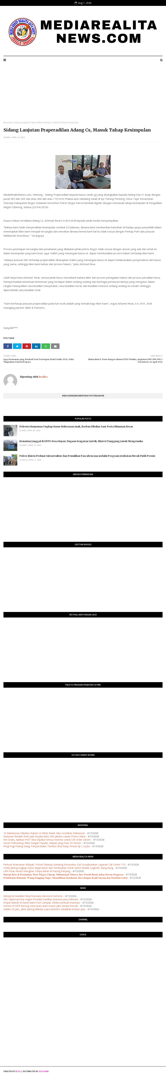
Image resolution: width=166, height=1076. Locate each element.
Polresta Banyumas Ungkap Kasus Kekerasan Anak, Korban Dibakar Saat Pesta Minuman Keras (76, 426)
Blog (18, 1071)
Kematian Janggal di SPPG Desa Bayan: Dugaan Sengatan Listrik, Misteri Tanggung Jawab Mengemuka (81, 441)
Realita (42, 376)
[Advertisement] (83, 95)
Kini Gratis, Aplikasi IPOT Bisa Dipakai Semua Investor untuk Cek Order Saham (47, 839)
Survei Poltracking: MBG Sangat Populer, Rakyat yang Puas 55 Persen (42, 843)
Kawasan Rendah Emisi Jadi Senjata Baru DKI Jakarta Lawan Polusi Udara (44, 836)
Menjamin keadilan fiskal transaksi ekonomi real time (33, 896)
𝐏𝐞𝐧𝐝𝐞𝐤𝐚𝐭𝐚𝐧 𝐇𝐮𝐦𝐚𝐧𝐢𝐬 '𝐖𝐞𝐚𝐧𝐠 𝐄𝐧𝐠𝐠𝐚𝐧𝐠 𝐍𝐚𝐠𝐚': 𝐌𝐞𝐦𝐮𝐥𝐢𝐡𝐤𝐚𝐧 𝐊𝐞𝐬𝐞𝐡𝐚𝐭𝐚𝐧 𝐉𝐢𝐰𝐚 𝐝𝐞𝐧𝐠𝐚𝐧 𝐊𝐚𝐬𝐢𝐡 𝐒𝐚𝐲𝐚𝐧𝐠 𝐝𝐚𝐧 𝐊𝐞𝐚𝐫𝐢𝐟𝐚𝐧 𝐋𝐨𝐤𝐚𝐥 (65, 877)
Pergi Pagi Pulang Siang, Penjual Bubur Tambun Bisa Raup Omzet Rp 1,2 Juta (46, 846)
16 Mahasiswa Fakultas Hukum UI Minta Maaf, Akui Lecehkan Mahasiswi (44, 833)
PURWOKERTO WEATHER (83, 954)
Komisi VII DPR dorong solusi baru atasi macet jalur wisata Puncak (40, 905)
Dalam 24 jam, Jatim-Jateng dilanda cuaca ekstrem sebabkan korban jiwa (44, 909)
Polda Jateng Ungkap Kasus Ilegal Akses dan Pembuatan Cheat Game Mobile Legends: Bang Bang (58, 867)
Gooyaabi (44, 1071)
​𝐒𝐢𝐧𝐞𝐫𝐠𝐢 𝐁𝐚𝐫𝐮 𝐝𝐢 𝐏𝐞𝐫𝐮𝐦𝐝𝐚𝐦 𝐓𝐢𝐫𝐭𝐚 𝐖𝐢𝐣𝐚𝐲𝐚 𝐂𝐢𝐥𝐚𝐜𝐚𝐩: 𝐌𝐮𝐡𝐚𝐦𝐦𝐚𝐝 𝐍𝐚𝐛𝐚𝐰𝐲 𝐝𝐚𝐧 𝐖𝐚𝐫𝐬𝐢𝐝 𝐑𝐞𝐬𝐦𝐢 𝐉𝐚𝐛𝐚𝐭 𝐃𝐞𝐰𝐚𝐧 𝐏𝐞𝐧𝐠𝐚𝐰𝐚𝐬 (63, 874)
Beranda (7, 122)
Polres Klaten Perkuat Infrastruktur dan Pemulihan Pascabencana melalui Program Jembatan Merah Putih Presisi (87, 456)
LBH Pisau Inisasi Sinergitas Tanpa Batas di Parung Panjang (36, 871)
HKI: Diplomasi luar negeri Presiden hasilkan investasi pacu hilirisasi (40, 899)
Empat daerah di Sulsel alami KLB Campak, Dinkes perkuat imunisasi (41, 902)
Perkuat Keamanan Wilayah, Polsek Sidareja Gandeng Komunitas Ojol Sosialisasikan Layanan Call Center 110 (64, 864)
